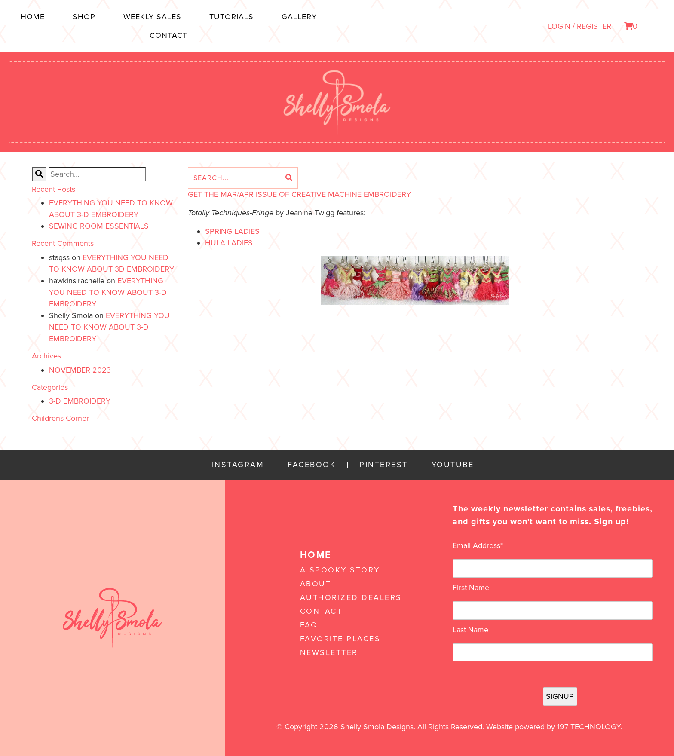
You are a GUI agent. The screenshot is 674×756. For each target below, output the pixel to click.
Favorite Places (340, 638)
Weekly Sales (152, 16)
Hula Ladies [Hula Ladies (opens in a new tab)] (229, 243)
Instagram (238, 465)
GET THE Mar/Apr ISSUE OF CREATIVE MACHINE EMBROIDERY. (300, 194)
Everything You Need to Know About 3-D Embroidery (108, 292)
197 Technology (588, 727)
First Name (471, 587)
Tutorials (231, 16)
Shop (84, 16)
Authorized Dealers (351, 597)
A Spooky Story (340, 570)
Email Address (478, 545)
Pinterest (383, 465)
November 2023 (80, 370)
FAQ (309, 625)
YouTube (453, 465)
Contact (168, 35)
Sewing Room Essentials (99, 226)
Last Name (470, 629)
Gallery (299, 16)
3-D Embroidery (79, 401)
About (315, 583)
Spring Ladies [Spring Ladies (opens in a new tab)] (232, 231)
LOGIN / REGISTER (579, 26)
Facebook (312, 465)
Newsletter (329, 652)
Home (33, 16)
